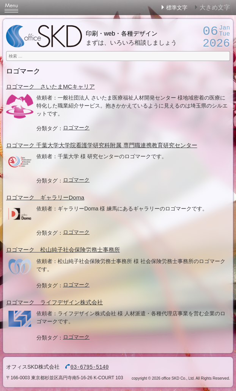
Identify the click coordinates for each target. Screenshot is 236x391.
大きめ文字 (215, 7)
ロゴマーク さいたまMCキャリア (50, 86)
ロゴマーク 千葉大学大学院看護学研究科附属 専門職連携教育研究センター (101, 145)
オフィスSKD (44, 36)
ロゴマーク (76, 128)
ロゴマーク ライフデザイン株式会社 (54, 302)
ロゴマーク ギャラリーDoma (45, 197)
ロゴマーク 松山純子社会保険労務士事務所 (63, 249)
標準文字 (176, 8)
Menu (11, 7)
